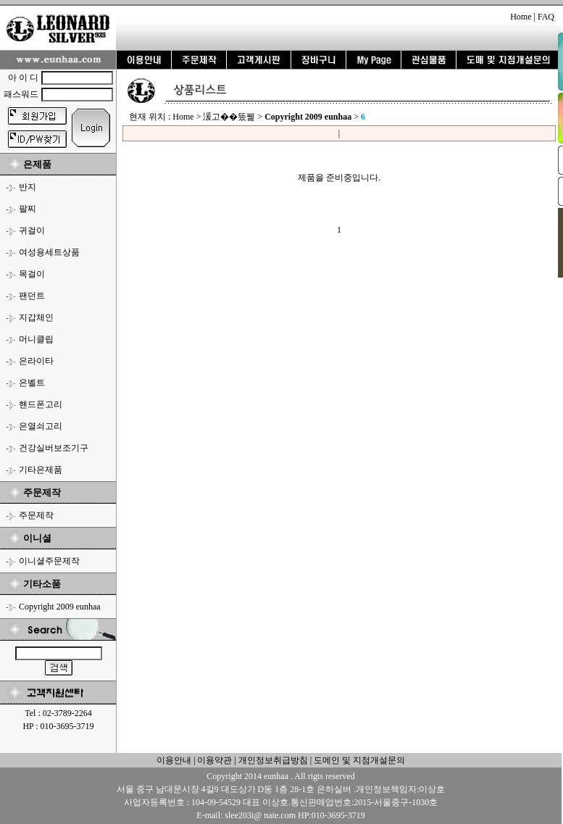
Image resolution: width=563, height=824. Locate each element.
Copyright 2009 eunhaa (60, 607)
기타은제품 (40, 470)
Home (520, 17)
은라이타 (36, 361)
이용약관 (214, 760)
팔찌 (27, 209)
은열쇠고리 (40, 426)
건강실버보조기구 (53, 448)
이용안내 (174, 760)
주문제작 (36, 515)
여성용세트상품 (49, 252)
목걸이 (32, 274)
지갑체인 (36, 317)
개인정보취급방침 (272, 760)
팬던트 (32, 296)
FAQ (546, 17)
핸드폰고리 (40, 404)
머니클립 (36, 339)
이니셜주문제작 (49, 561)
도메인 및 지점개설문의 (359, 760)
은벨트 (32, 383)
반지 (27, 187)
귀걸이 (32, 230)
